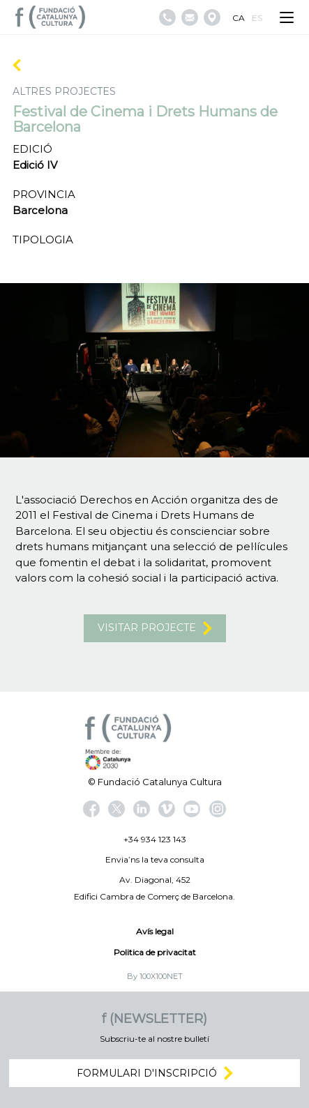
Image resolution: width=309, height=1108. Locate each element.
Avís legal (155, 931)
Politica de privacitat (155, 952)
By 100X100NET (155, 976)
